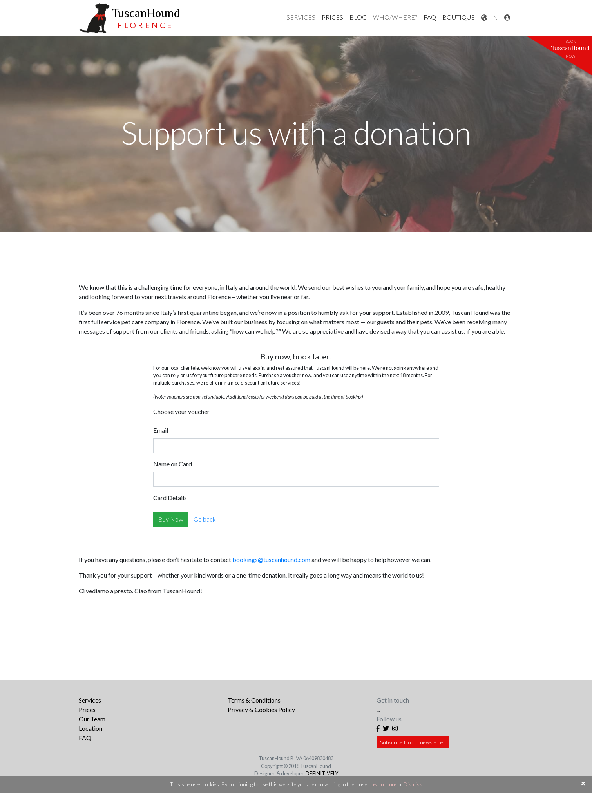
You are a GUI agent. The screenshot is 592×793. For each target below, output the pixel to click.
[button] (301, 17)
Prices (87, 709)
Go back (205, 519)
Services (90, 700)
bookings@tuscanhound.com (271, 559)
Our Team (92, 719)
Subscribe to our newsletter (412, 742)
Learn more (383, 784)
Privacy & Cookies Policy (261, 709)
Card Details (170, 497)
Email (160, 430)
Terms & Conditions (254, 700)
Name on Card (172, 464)
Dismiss (413, 784)
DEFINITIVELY (322, 773)
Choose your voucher (181, 411)
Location (90, 728)
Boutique (458, 17)
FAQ (430, 17)
